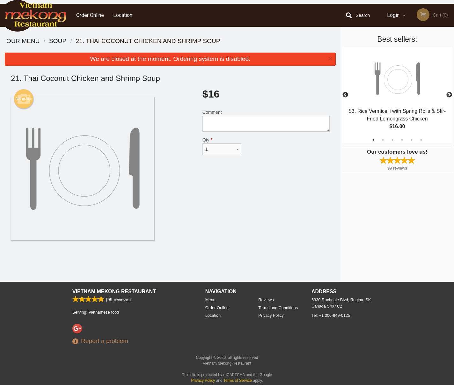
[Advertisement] (170, 261)
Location (122, 15)
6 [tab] (421, 140)
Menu (210, 299)
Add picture (24, 98)
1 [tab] (373, 140)
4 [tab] (402, 140)
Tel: (330, 315)
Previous (345, 95)
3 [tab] (392, 140)
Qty (221, 146)
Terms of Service (237, 380)
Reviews (266, 299)
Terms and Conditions (278, 307)
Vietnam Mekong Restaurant (114, 291)
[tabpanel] (397, 95)
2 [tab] (383, 140)
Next (449, 95)
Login (393, 15)
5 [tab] (411, 140)
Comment (266, 121)
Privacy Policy (271, 315)
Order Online (90, 15)
